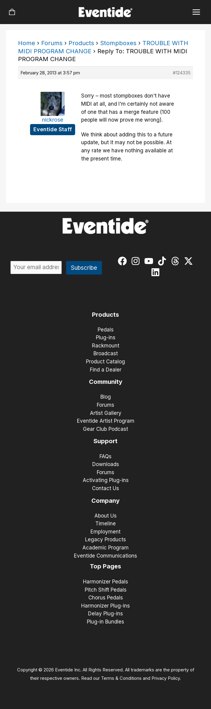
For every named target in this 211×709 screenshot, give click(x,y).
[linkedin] (157, 272)
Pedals (106, 330)
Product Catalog (105, 362)
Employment (105, 532)
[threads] (176, 261)
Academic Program (105, 548)
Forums (52, 43)
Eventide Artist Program (105, 421)
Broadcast (105, 353)
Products (81, 43)
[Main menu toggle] (196, 12)
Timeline (105, 524)
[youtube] (150, 261)
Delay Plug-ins (105, 614)
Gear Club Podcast (105, 429)
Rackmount (105, 346)
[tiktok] (163, 261)
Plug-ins (105, 337)
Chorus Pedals (105, 598)
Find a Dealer (105, 370)
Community (105, 381)
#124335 (182, 73)
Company (105, 500)
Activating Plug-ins (106, 480)
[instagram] (137, 261)
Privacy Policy (165, 678)
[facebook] (124, 261)
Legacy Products (105, 539)
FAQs (105, 456)
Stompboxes (118, 43)
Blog (105, 397)
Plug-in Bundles (105, 622)
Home (26, 43)
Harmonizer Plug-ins (105, 606)
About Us (105, 516)
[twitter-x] (190, 261)
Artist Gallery (105, 413)
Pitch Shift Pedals (106, 590)
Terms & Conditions (121, 678)
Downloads (105, 464)
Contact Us (105, 488)
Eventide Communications (105, 556)
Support (105, 441)
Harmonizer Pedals (105, 582)
